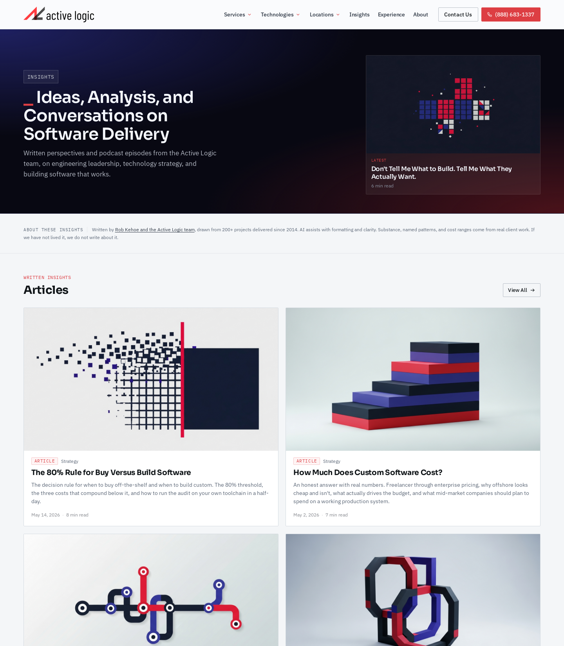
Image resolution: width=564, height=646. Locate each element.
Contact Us (458, 14)
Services (238, 14)
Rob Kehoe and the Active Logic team (155, 229)
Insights (359, 14)
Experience (391, 14)
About (420, 14)
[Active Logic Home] (59, 14)
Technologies (281, 14)
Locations (325, 14)
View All (521, 289)
